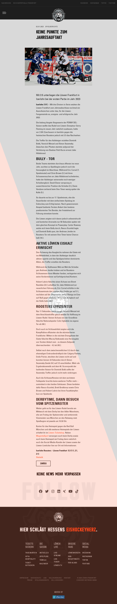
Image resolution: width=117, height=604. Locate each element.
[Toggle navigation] (4, 13)
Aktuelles (44, 553)
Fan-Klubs (72, 563)
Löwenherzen (74, 553)
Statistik (39, 457)
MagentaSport (42, 435)
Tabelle (43, 560)
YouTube (86, 563)
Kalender (44, 563)
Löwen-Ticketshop (56, 432)
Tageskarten (31, 553)
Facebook (86, 553)
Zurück (43, 463)
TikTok (85, 560)
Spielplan (44, 556)
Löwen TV (58, 565)
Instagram (87, 556)
